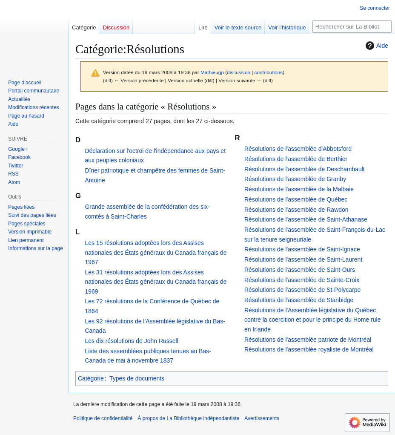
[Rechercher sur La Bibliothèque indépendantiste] (352, 26)
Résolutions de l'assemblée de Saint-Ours (299, 269)
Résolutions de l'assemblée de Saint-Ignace (302, 249)
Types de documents (136, 378)
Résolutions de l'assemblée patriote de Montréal (307, 339)
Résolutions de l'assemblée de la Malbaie (299, 189)
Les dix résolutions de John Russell (131, 340)
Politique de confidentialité (102, 418)
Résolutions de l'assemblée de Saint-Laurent (303, 259)
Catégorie (91, 378)
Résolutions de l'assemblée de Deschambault (304, 169)
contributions (269, 72)
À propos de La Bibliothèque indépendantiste (188, 418)
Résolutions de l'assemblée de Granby (295, 179)
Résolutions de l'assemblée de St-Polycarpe (302, 289)
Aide (376, 45)
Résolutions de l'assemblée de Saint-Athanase (305, 219)
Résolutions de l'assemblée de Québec (295, 199)
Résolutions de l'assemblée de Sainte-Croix (301, 280)
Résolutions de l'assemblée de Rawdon (296, 209)
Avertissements (261, 418)
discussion (238, 72)
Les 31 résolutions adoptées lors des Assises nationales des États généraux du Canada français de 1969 (155, 282)
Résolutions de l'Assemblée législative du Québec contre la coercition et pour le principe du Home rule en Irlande (312, 320)
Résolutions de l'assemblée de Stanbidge (298, 300)
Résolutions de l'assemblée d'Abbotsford (298, 148)
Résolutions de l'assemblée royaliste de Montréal (309, 349)
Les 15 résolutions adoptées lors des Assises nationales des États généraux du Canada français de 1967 (155, 252)
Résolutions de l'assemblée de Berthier (295, 159)
